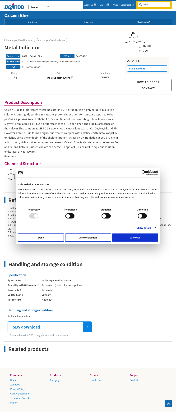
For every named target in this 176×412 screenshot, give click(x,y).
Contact (148, 88)
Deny (41, 237)
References (88, 22)
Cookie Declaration (20, 393)
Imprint (14, 402)
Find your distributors (58, 77)
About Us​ (15, 384)
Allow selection (88, 237)
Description (32, 22)
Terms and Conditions (21, 398)
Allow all (135, 237)
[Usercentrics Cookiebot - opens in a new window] (144, 172)
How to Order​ (97, 380)
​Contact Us (135, 380)
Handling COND (143, 22)
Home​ (13, 380)
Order (102, 4)
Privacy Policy (17, 389)
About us (88, 4)
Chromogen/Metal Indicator (19, 40)
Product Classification (123, 4)
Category (54, 380)
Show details (144, 227)
